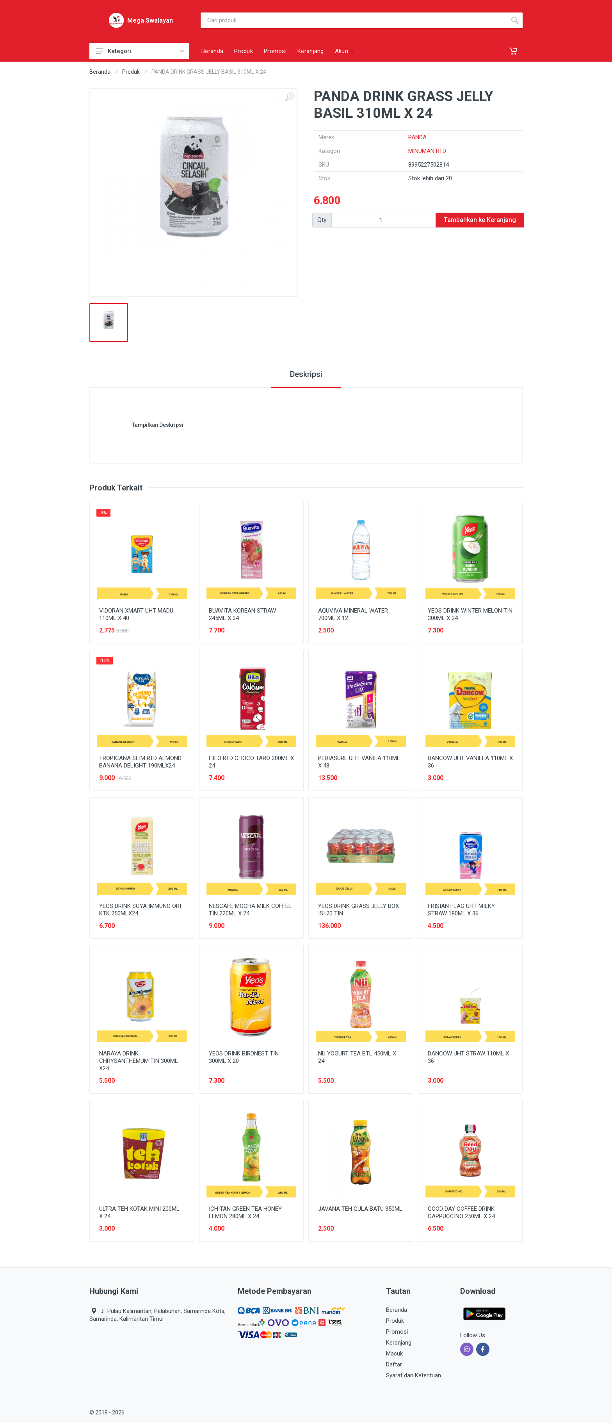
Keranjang (398, 1342)
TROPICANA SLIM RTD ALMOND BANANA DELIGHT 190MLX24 (140, 762)
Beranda (99, 72)
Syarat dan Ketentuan (413, 1375)
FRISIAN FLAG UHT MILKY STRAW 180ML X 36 (461, 909)
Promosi (397, 1331)
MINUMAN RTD (427, 151)
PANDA (417, 137)
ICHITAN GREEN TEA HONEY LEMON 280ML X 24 (245, 1212)
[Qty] (383, 220)
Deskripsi (306, 374)
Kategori (140, 51)
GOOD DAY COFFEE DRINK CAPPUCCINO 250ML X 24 (461, 1212)
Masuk (394, 1353)
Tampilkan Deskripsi (157, 425)
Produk (131, 72)
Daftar (394, 1364)
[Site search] (354, 20)
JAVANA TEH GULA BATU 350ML (360, 1208)
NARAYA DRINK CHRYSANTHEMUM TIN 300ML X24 (138, 1061)
